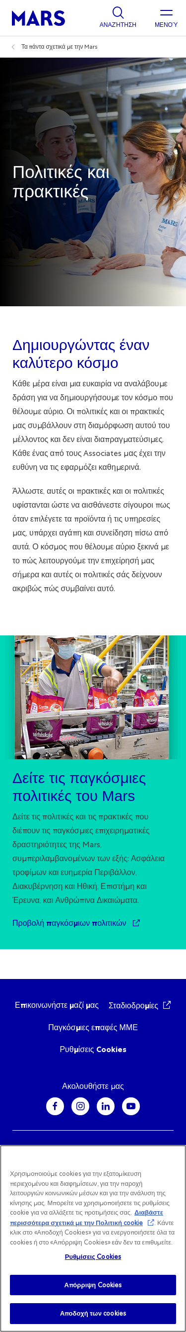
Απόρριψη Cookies (93, 1285)
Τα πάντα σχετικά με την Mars (59, 46)
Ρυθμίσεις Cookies (93, 1049)
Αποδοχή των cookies (93, 1313)
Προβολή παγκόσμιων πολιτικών (70, 923)
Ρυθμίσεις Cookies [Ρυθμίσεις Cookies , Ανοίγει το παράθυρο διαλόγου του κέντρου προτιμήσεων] (93, 1256)
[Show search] (118, 18)
